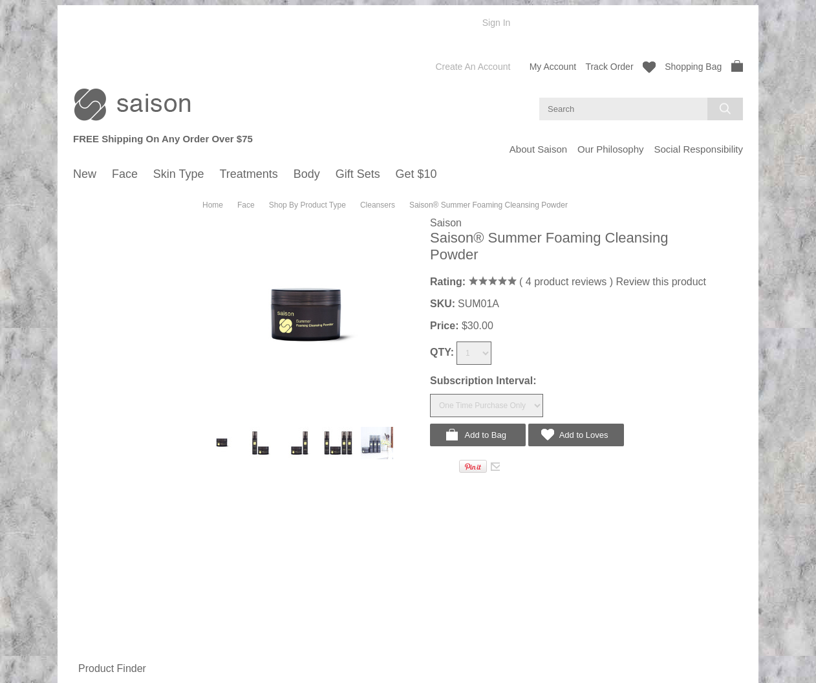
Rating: (448, 281)
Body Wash (107, 598)
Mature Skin (108, 397)
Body (83, 491)
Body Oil (102, 611)
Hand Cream (110, 637)
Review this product (661, 281)
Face (83, 209)
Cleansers (105, 303)
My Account (553, 66)
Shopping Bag (704, 66)
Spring (98, 235)
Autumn (100, 261)
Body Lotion (108, 624)
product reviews (565, 281)
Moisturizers (108, 329)
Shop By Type (106, 585)
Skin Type (93, 413)
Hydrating (104, 316)
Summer (102, 248)
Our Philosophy (610, 149)
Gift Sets (90, 653)
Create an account (472, 66)
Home (212, 205)
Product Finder (112, 668)
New (82, 199)
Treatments (95, 481)
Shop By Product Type (121, 290)
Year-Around (109, 569)
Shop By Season (111, 222)
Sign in (496, 22)
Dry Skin (102, 384)
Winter (98, 274)
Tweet (444, 465)
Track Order (609, 66)
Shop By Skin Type (115, 345)
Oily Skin (102, 371)
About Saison (538, 149)
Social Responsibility (698, 149)
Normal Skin (109, 358)
